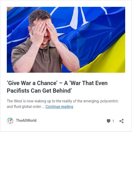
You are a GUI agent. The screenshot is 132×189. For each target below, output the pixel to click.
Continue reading (59, 106)
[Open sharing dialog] (121, 119)
